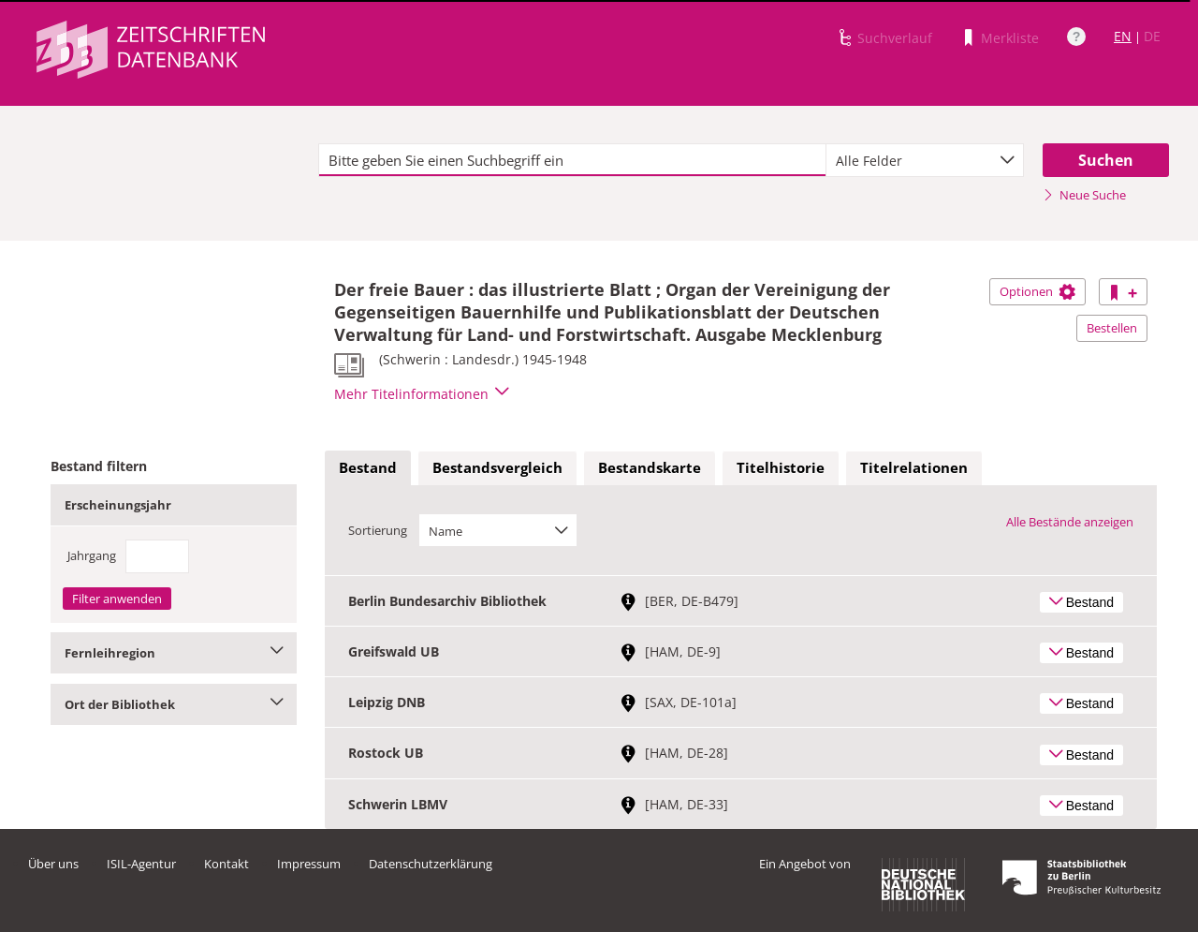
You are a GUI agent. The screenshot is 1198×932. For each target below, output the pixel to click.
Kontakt (226, 863)
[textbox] (572, 160)
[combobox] (924, 160)
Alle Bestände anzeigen (1069, 521)
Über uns (53, 863)
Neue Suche (1084, 194)
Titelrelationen (914, 467)
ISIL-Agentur (141, 863)
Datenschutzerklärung (430, 863)
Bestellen (1112, 327)
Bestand (368, 467)
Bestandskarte (649, 467)
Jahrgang (91, 555)
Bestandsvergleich (497, 467)
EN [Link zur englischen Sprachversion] (1123, 36)
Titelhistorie (781, 467)
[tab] (368, 468)
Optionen (1037, 291)
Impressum (309, 863)
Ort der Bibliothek (174, 704)
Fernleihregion (174, 652)
